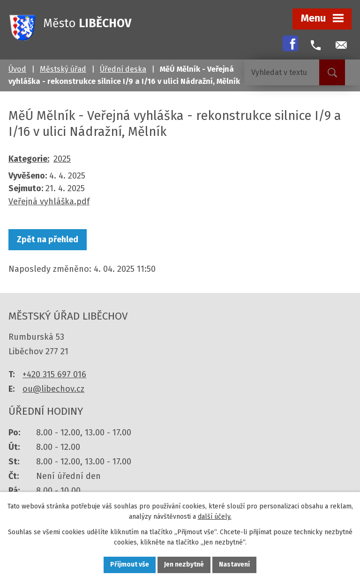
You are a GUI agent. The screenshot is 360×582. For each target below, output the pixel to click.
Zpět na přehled (47, 239)
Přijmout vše (129, 565)
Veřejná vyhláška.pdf (49, 201)
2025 (62, 159)
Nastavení (234, 565)
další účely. (215, 517)
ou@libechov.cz (53, 389)
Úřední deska (123, 69)
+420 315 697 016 (54, 374)
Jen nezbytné (184, 565)
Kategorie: (28, 159)
